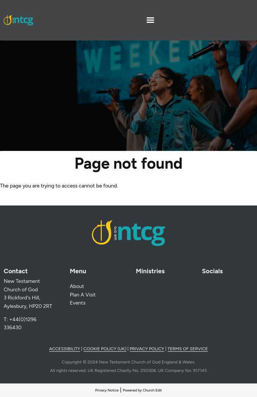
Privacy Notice (107, 390)
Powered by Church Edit (142, 390)
